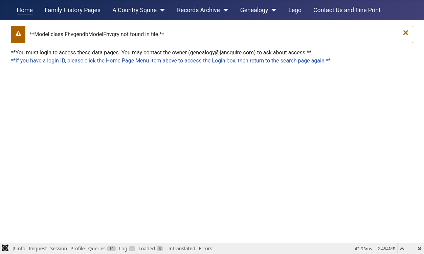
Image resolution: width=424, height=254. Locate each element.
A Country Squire (134, 10)
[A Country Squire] (161, 10)
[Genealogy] (272, 10)
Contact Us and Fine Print (347, 10)
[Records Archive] (224, 10)
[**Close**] (405, 32)
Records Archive (198, 10)
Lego (295, 10)
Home (25, 10)
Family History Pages (73, 10)
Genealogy (254, 10)
